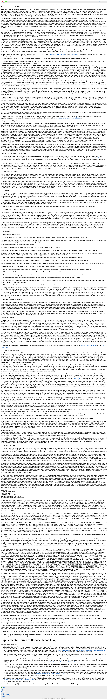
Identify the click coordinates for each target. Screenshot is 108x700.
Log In (105, 2)
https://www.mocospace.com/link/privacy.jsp (68, 118)
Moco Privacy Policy (64, 650)
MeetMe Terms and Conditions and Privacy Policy (90, 650)
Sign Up (101, 2)
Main (3, 687)
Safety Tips (96, 158)
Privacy (3, 693)
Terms (3, 692)
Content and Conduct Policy (56, 54)
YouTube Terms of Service (89, 345)
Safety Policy (74, 54)
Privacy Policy (41, 54)
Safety (3, 696)
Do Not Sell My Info (7, 695)
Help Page (77, 378)
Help (2, 690)
